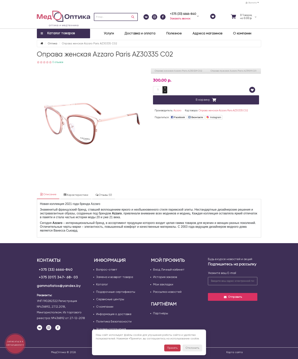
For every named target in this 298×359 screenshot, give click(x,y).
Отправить (233, 297)
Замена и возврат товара (114, 277)
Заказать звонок (180, 18)
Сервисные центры (110, 299)
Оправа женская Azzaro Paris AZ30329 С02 (178, 71)
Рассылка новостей (167, 292)
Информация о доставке (114, 314)
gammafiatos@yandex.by (59, 286)
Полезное (174, 33)
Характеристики (75, 194)
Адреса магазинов (207, 33)
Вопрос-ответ (106, 269)
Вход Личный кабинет (169, 269)
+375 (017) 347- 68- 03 (58, 277)
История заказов (165, 277)
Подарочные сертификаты (115, 292)
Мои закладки (163, 284)
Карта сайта (234, 352)
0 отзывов (57, 62)
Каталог (102, 284)
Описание (48, 194)
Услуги (109, 33)
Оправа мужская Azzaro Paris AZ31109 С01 (233, 71)
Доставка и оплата (139, 33)
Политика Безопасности (114, 321)
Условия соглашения (111, 329)
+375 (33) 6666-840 (56, 269)
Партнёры (160, 313)
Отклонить (192, 348)
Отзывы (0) (103, 194)
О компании (242, 33)
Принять (172, 348)
